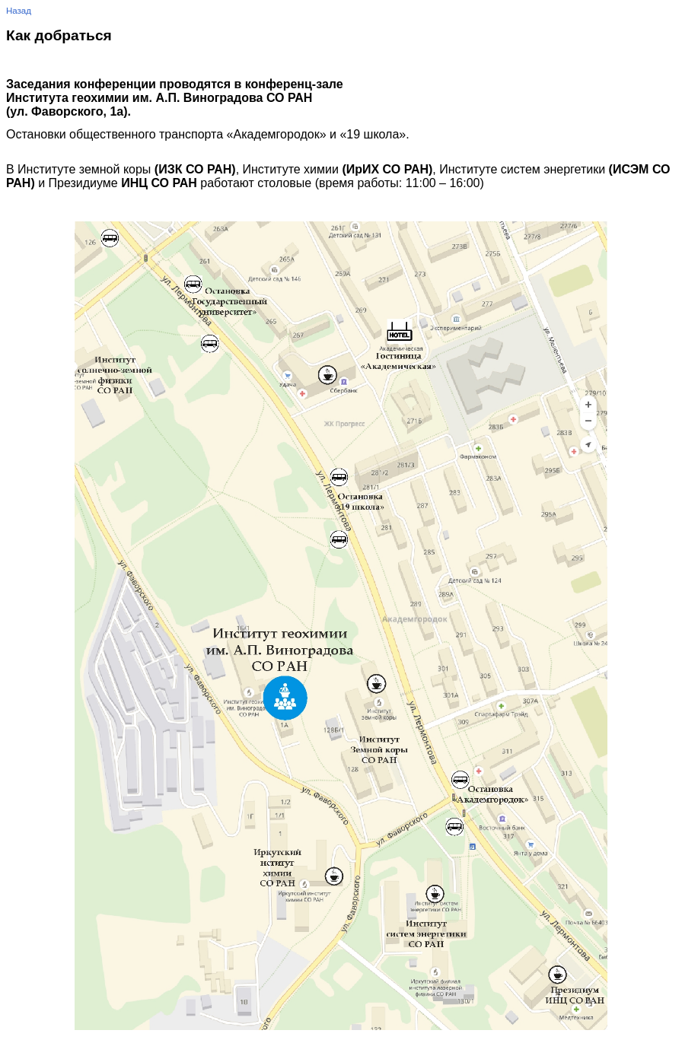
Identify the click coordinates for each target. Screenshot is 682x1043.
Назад (18, 10)
